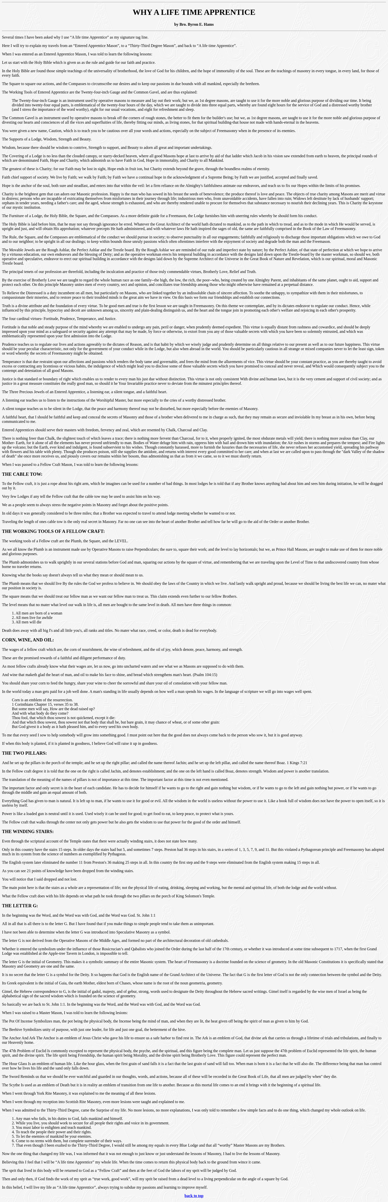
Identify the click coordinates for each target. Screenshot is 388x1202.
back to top (194, 1196)
